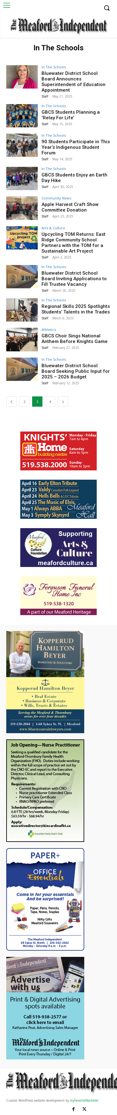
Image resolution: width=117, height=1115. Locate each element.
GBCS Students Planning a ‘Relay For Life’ (70, 115)
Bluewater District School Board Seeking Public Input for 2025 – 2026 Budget (75, 371)
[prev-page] (11, 401)
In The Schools (53, 67)
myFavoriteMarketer (84, 1100)
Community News (56, 198)
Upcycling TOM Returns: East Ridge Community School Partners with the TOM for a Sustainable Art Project (73, 242)
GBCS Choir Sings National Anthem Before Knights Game (74, 338)
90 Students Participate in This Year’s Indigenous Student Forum (75, 147)
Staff (44, 96)
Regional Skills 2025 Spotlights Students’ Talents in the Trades (75, 309)
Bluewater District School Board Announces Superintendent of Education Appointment (73, 82)
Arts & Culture (53, 228)
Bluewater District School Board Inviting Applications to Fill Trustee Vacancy (74, 278)
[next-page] (63, 401)
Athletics (48, 329)
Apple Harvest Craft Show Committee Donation (70, 207)
